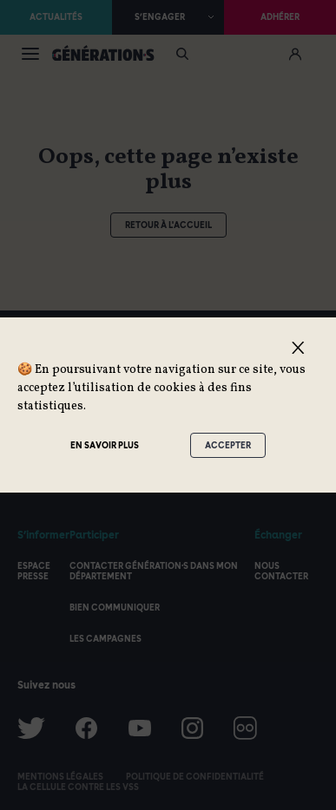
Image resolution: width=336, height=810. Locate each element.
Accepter (228, 445)
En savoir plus (104, 445)
